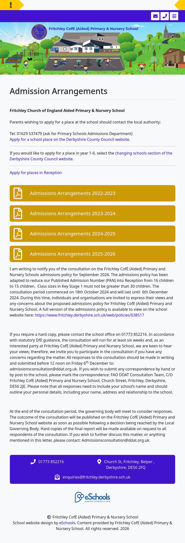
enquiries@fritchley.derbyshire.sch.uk (96, 477)
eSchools (67, 522)
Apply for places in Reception (36, 172)
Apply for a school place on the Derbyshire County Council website (69, 139)
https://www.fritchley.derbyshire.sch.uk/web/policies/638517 (89, 315)
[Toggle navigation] (173, 16)
